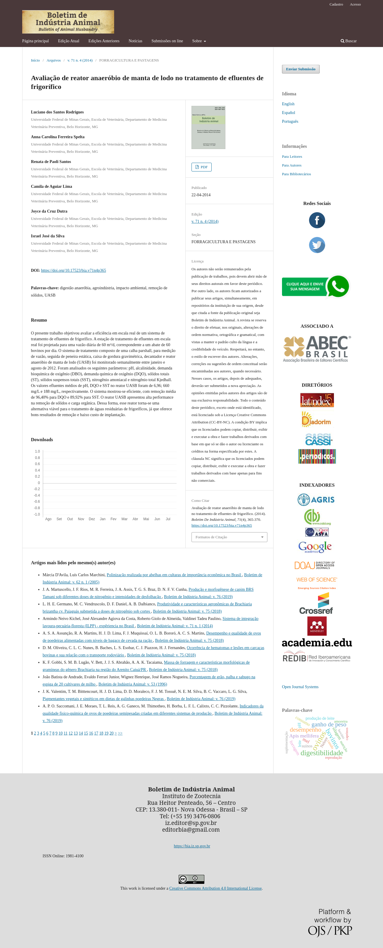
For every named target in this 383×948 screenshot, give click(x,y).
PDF (204, 167)
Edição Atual (68, 41)
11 (65, 733)
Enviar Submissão (301, 69)
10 (61, 733)
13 (76, 733)
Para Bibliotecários (296, 174)
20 (111, 733)
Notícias (135, 41)
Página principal (35, 41)
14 (81, 733)
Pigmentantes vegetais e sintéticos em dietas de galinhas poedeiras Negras (104, 699)
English (288, 104)
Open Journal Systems (300, 687)
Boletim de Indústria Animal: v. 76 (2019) (198, 597)
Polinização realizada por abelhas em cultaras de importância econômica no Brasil (174, 575)
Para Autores (292, 165)
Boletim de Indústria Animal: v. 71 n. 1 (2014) (175, 626)
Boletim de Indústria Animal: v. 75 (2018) (187, 611)
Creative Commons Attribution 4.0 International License (215, 888)
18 (101, 733)
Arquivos (54, 60)
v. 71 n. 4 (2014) (80, 60)
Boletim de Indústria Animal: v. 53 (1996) (132, 684)
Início (35, 60)
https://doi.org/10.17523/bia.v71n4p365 (73, 270)
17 (96, 733)
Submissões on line (167, 41)
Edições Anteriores (103, 41)
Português (290, 121)
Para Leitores (292, 156)
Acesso (355, 4)
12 (71, 733)
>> (120, 733)
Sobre (197, 41)
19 (106, 733)
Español (288, 113)
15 (86, 733)
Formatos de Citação (211, 537)
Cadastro (336, 4)
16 (91, 733)
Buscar (349, 41)
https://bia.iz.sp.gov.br (192, 846)
